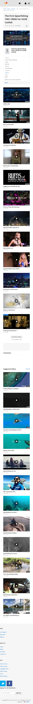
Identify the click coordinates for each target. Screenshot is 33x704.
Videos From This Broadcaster (13, 79)
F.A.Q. (1, 673)
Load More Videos (16, 336)
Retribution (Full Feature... (11, 289)
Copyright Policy (4, 669)
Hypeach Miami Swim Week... (11, 269)
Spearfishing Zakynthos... (10, 595)
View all (28, 369)
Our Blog (2, 651)
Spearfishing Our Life (9, 471)
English (27, 702)
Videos (8, 9)
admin (7, 53)
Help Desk (2, 634)
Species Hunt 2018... (9, 450)
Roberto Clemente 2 (9, 310)
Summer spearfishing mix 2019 (12, 430)
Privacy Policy (3, 666)
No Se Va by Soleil (8, 124)
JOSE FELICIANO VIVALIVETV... (11, 227)
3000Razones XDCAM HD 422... (12, 186)
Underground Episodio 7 (10, 330)
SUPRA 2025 (6, 104)
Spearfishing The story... (10, 553)
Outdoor (13, 9)
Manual (2, 637)
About (6, 82)
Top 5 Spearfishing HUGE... (11, 574)
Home (4, 9)
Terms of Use (3, 664)
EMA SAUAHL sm (8, 248)
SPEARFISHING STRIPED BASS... (11, 409)
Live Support (3, 632)
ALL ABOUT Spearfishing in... (11, 615)
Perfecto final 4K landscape (11, 207)
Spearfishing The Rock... (10, 512)
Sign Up (18, 693)
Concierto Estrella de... (10, 145)
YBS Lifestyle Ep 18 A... (9, 491)
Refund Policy (3, 676)
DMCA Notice (3, 671)
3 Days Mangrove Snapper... (11, 388)
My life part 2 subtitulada (10, 166)
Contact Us (3, 654)
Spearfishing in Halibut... (10, 533)
